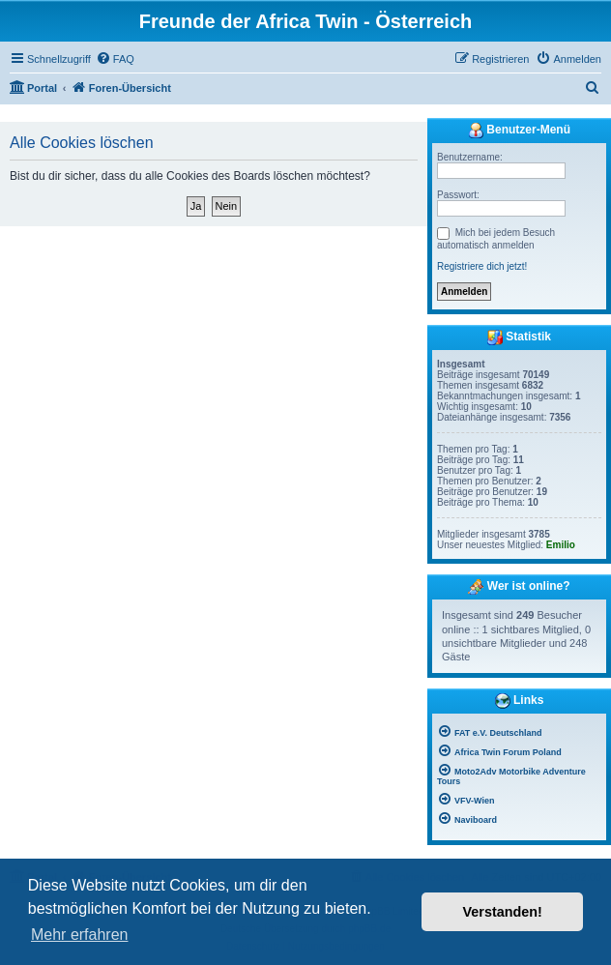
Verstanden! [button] (502, 912)
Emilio (560, 545)
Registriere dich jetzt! (482, 266)
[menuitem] (115, 59)
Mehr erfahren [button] (80, 934)
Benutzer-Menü (519, 130)
